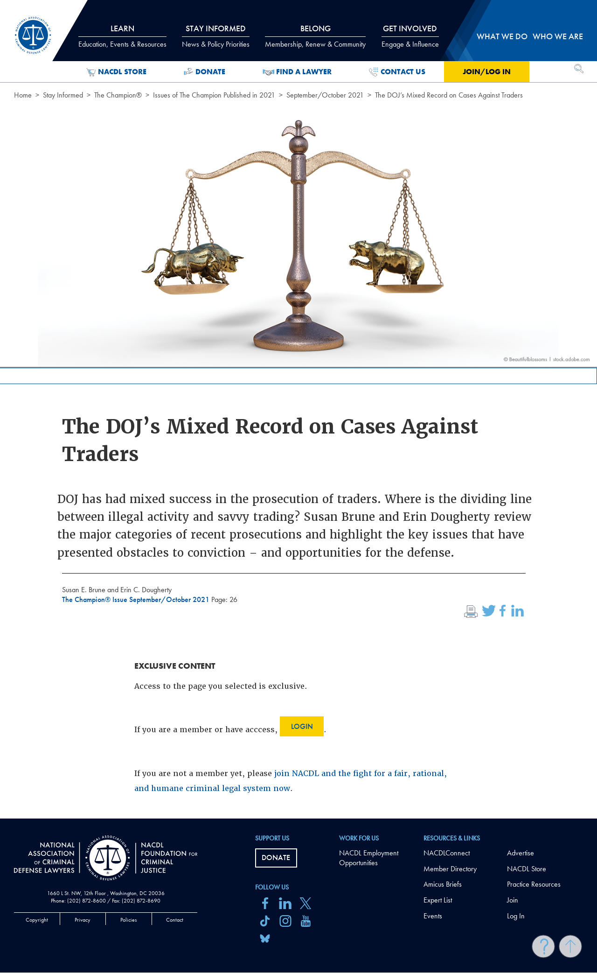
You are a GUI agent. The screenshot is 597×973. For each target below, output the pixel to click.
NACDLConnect (446, 853)
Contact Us (397, 72)
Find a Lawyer (297, 72)
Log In (516, 916)
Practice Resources (534, 884)
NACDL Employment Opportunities (368, 858)
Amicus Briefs (442, 884)
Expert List (437, 900)
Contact (174, 920)
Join (512, 900)
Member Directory (450, 869)
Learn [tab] (122, 36)
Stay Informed (63, 95)
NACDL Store (116, 72)
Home (23, 95)
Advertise (520, 853)
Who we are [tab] (558, 36)
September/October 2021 (325, 95)
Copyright (37, 920)
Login (302, 726)
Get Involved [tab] (410, 36)
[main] (298, 409)
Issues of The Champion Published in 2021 (214, 95)
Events (432, 916)
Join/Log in (487, 72)
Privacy (82, 920)
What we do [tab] (502, 36)
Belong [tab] (315, 36)
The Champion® (118, 95)
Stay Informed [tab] (216, 36)
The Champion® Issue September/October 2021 (136, 599)
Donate (204, 72)
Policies (128, 920)
